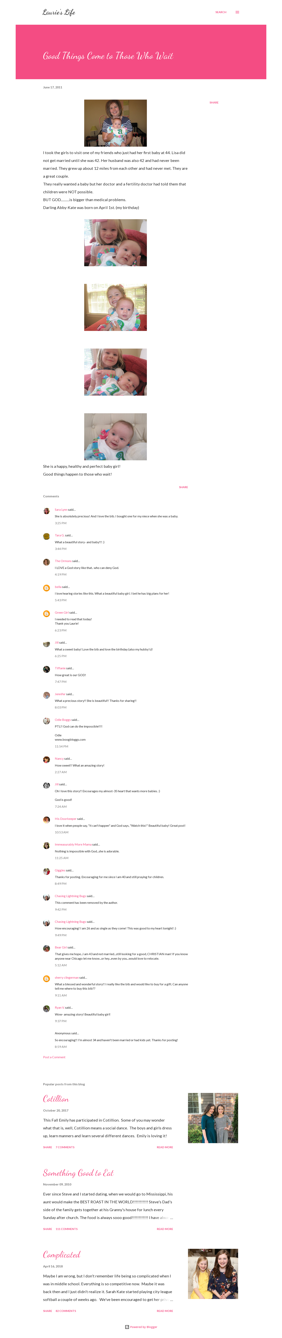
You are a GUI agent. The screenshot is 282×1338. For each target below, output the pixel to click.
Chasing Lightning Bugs (70, 896)
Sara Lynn (61, 509)
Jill (57, 642)
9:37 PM (61, 1021)
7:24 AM (61, 806)
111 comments (67, 1229)
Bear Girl (61, 947)
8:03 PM (61, 707)
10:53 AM (62, 832)
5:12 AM (61, 965)
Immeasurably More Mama (73, 844)
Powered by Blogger (141, 1327)
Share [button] (214, 102)
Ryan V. (59, 1007)
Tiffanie (60, 668)
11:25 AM (62, 858)
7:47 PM (61, 681)
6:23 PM (61, 630)
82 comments (66, 1311)
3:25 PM (61, 523)
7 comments (65, 1147)
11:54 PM (61, 746)
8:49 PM (61, 883)
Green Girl (62, 612)
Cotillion (56, 1099)
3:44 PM (61, 548)
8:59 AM (61, 1046)
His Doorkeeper (66, 818)
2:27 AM (61, 772)
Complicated (61, 1254)
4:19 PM (61, 574)
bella (58, 587)
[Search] (220, 12)
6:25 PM (61, 656)
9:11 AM (61, 995)
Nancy (59, 758)
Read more (165, 1147)
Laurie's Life (58, 12)
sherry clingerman (67, 977)
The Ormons (63, 561)
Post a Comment (54, 1057)
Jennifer (60, 694)
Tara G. (59, 535)
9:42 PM (61, 909)
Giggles (60, 870)
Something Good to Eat (78, 1173)
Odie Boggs (63, 719)
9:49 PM (61, 935)
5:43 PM (61, 600)
